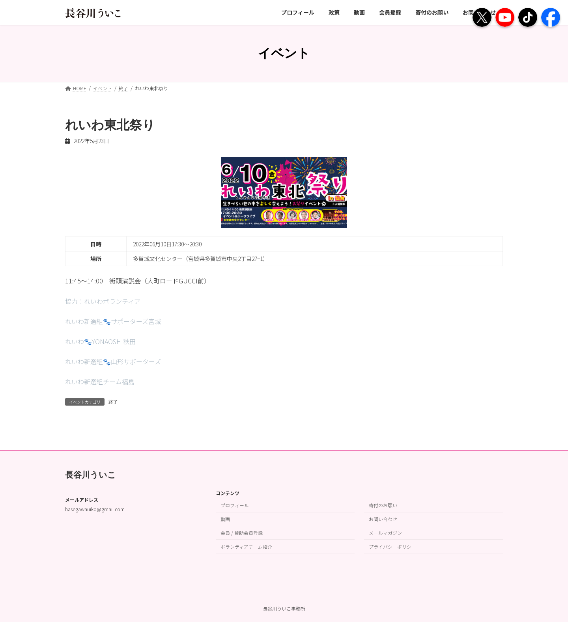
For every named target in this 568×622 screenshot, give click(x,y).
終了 (113, 401)
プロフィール (234, 505)
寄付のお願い (383, 505)
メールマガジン (385, 532)
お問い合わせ (383, 519)
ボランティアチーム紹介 (246, 546)
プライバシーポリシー (392, 546)
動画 (225, 519)
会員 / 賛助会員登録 (241, 532)
